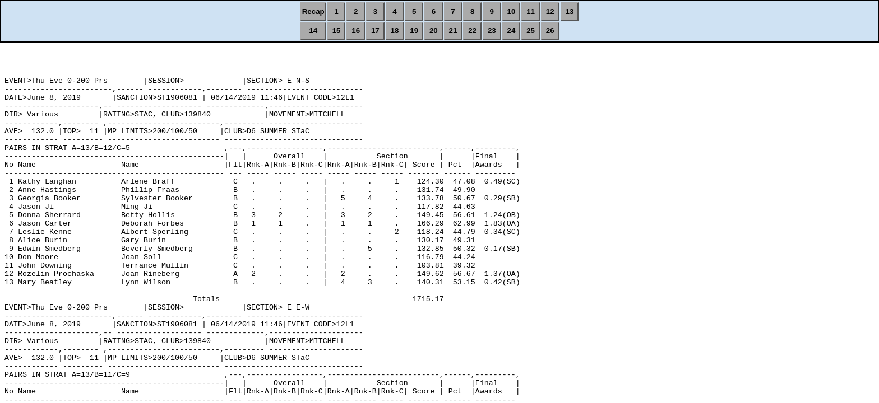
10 (511, 11)
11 (530, 11)
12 (550, 11)
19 (414, 30)
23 (492, 30)
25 (530, 30)
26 (550, 30)
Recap (313, 11)
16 (355, 30)
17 (375, 30)
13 (570, 11)
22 (472, 30)
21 (453, 30)
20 (433, 30)
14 (313, 30)
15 (336, 30)
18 (395, 30)
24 (511, 30)
